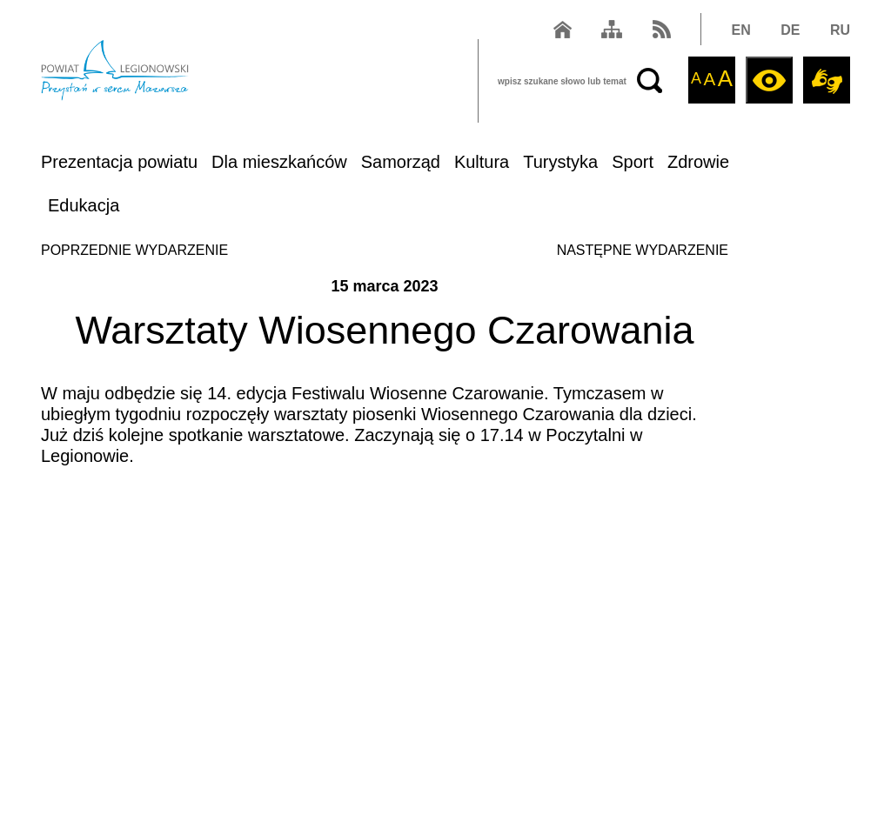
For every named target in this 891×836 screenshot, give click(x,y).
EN (741, 30)
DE (790, 30)
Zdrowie (698, 161)
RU (840, 30)
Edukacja (83, 205)
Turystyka (560, 161)
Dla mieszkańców (279, 161)
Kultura (481, 161)
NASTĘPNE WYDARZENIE (642, 250)
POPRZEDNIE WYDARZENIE (134, 250)
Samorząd (400, 161)
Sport (632, 161)
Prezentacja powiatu (119, 161)
